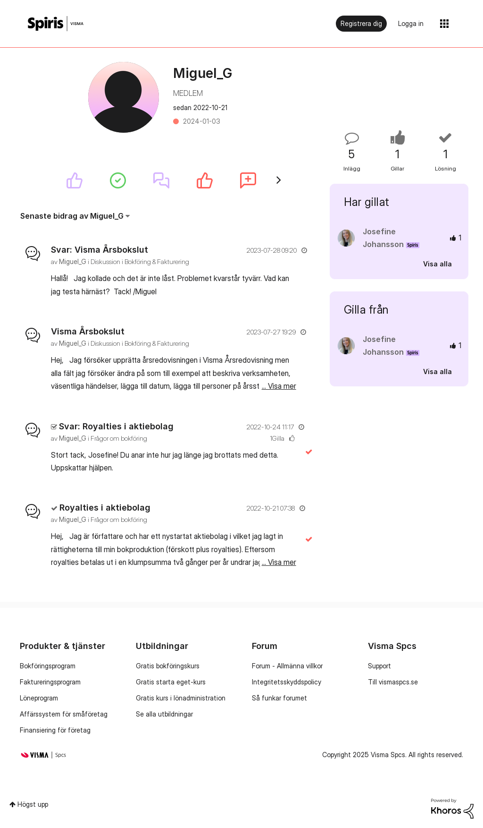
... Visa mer (279, 291)
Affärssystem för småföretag (64, 714)
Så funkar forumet (279, 698)
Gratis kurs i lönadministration (180, 698)
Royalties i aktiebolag (104, 507)
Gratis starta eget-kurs (171, 682)
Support (379, 666)
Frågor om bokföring (119, 438)
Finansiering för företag (55, 730)
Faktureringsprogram (50, 682)
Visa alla (437, 264)
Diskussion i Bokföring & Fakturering (140, 261)
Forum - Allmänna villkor (287, 666)
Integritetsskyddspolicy (286, 682)
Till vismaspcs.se (393, 682)
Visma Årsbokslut (88, 331)
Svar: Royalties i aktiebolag (116, 426)
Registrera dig (361, 23)
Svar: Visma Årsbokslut (99, 250)
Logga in (411, 23)
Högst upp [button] (32, 804)
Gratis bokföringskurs (168, 666)
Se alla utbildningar (164, 714)
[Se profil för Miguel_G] (72, 261)
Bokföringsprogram (47, 666)
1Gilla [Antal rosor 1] (277, 438)
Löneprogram (39, 698)
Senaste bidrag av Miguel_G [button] (72, 216)
